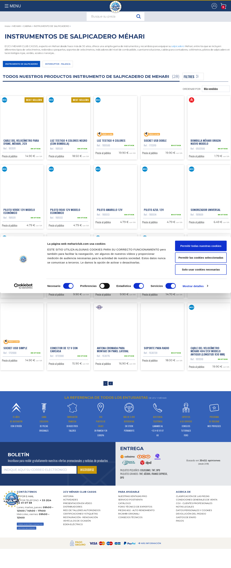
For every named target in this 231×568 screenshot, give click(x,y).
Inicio (7, 26)
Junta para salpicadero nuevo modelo (159, 327)
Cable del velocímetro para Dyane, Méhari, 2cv (21, 146)
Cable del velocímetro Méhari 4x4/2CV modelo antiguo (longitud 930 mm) (208, 418)
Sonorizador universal (206, 235)
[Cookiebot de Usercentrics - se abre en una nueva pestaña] (23, 561)
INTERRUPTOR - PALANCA (73, 65)
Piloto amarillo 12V (109, 235)
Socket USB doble (155, 145)
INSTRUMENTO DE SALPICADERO (51, 26)
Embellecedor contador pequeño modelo (112, 327)
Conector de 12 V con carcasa (64, 417)
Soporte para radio (156, 415)
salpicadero (177, 46)
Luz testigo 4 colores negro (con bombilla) (68, 146)
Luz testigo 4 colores (111, 145)
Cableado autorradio (204, 325)
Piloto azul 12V (154, 235)
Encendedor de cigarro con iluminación (68, 327)
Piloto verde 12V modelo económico (19, 236)
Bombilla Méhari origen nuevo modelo (206, 146)
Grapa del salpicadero (17, 325)
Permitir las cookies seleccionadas (200, 532)
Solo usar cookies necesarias (201, 544)
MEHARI (16, 26)
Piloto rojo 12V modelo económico (65, 236)
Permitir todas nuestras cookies (200, 520)
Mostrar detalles (193, 560)
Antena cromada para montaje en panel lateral (113, 417)
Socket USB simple (15, 415)
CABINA (27, 26)
